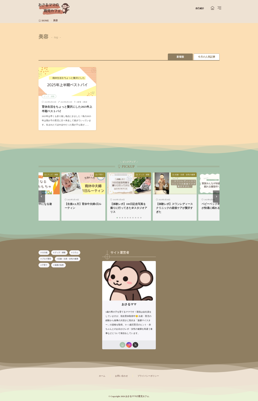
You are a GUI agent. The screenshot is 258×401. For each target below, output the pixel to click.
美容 (85, 102)
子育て (101, 174)
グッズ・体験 (49, 96)
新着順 (179, 56)
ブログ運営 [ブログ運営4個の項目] (46, 259)
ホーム (102, 376)
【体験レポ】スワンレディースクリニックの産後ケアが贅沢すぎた (174, 208)
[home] (122, 345)
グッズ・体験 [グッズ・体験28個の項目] (60, 252)
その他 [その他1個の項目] (44, 252)
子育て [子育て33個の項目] (44, 265)
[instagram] (129, 345)
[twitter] (135, 345)
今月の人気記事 (206, 56)
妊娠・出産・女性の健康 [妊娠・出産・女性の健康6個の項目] (68, 259)
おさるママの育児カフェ (137, 396)
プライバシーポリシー (148, 376)
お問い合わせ (121, 376)
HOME (45, 20)
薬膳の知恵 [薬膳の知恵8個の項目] (59, 265)
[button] (42, 196)
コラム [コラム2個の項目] (75, 252)
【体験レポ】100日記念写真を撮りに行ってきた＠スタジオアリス (128, 208)
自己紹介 (199, 8)
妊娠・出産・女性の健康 (185, 174)
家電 (79, 102)
